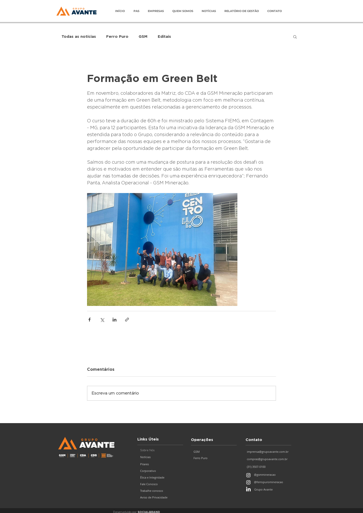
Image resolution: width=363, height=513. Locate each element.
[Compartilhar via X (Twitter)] (102, 319)
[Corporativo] (160, 471)
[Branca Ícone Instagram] (248, 475)
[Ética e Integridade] (160, 477)
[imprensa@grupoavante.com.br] (269, 451)
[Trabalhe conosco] (160, 490)
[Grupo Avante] (273, 489)
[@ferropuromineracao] (273, 482)
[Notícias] (160, 457)
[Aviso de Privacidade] (160, 497)
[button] (155, 11)
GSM (143, 36)
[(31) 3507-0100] (267, 466)
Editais (164, 36)
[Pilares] (160, 464)
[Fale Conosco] (160, 484)
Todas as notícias (79, 36)
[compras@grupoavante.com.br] (269, 459)
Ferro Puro (117, 36)
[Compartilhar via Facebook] (89, 319)
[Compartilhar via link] (127, 319)
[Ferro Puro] (214, 458)
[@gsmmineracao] (271, 474)
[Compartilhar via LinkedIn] (114, 319)
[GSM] (214, 451)
